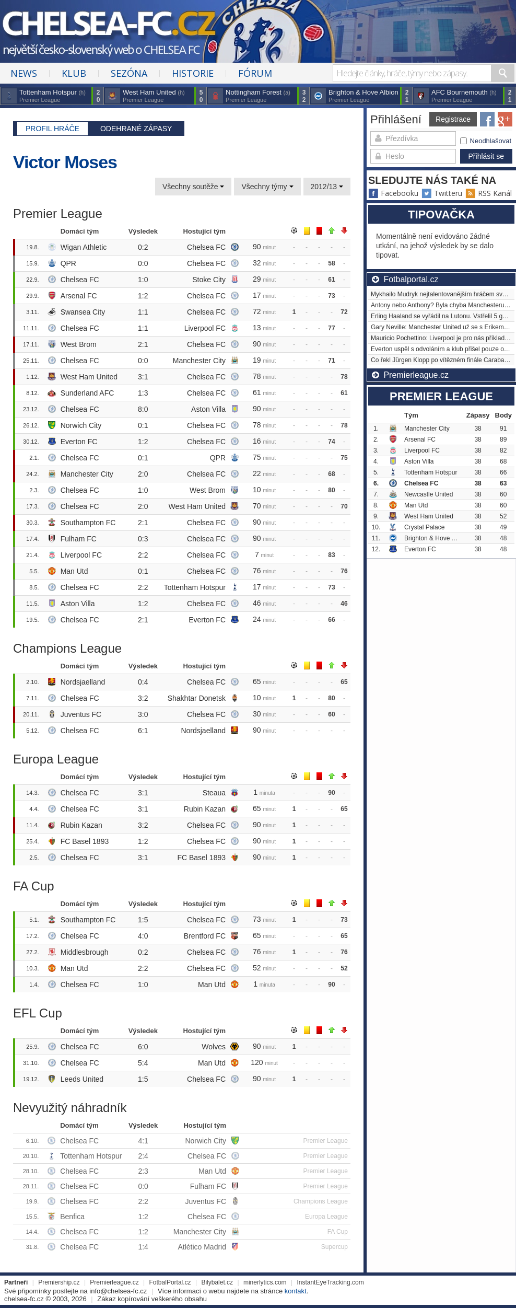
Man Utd (74, 571)
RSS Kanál (488, 193)
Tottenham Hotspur (195, 587)
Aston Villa (208, 409)
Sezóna (129, 73)
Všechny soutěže (193, 186)
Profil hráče (52, 128)
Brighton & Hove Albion (436, 538)
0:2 (143, 247)
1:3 (143, 393)
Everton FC (79, 441)
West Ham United (89, 377)
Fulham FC (79, 539)
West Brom (79, 344)
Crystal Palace (424, 527)
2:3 (143, 1171)
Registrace (453, 119)
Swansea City (83, 312)
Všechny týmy (267, 186)
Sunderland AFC (87, 393)
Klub (74, 73)
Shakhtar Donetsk (197, 698)
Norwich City (81, 425)
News (23, 73)
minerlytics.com (265, 1282)
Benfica (72, 1216)
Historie (193, 73)
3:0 (143, 714)
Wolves (214, 1047)
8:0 (143, 409)
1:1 (143, 312)
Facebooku (393, 193)
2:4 (143, 1156)
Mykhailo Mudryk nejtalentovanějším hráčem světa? (442, 294)
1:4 (143, 1247)
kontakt (296, 1291)
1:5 (143, 920)
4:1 (143, 1141)
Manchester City (199, 360)
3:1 (143, 377)
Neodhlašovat (486, 141)
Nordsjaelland (83, 682)
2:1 (143, 344)
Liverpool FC (205, 328)
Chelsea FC (206, 247)
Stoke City (209, 279)
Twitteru (441, 193)
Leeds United (82, 1079)
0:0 (143, 263)
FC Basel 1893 (85, 841)
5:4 (143, 1063)
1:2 (143, 296)
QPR (68, 263)
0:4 (143, 682)
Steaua (214, 793)
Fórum (255, 73)
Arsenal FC (79, 296)
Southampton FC (88, 522)
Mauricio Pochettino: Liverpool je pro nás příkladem (442, 338)
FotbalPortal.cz (170, 1282)
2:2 (143, 555)
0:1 (143, 425)
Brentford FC (205, 936)
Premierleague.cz (114, 1282)
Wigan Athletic (84, 247)
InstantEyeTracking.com (330, 1282)
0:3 (143, 539)
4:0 (143, 936)
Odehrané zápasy (136, 128)
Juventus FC (81, 714)
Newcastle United (428, 494)
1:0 (143, 279)
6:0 (143, 1047)
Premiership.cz (58, 1282)
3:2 (143, 698)
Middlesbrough (85, 952)
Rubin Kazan (205, 809)
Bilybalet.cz (217, 1282)
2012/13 (327, 186)
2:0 (143, 474)
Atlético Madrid (202, 1247)
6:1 (143, 730)
